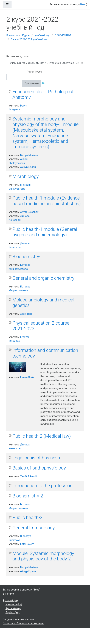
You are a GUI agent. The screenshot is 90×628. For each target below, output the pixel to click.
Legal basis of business (36, 457)
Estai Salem (27, 544)
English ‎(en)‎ (12, 612)
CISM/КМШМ (63, 35)
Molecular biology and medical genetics (43, 302)
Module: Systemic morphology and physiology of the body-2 (43, 556)
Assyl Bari (26, 313)
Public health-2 (27, 517)
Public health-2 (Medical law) (41, 436)
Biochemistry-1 (27, 256)
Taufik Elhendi (28, 476)
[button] (44, 83)
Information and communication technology (45, 353)
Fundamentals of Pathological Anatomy (42, 94)
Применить (32, 83)
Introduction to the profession (42, 485)
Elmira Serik (27, 377)
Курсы (26, 35)
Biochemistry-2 (27, 496)
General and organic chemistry (43, 278)
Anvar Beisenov (29, 212)
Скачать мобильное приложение (23, 623)
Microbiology (25, 176)
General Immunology (33, 527)
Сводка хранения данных (18, 619)
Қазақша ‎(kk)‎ (13, 604)
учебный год (42, 35)
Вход (83, 4)
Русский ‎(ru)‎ (10, 600)
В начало (12, 35)
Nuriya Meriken (29, 155)
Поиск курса (34, 71)
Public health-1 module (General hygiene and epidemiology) (44, 232)
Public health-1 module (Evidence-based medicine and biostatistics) (46, 200)
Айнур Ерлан (28, 167)
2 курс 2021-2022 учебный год (29, 39)
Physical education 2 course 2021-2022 (40, 325)
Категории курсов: (17, 56)
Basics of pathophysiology (39, 468)
